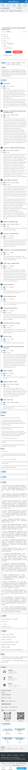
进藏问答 (25, 4)
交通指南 (14, 6)
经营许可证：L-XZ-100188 (7, 763)
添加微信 (21, 768)
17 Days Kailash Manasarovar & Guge (7, 729)
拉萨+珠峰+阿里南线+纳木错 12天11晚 (7, 738)
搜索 (19, 8)
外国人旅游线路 (18, 11)
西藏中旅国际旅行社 (13, 1)
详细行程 (8, 62)
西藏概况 (19, 6)
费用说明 (13, 62)
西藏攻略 (3, 6)
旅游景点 (14, 4)
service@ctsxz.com (10, 701)
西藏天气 (8, 6)
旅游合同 (16, 748)
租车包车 (21, 748)
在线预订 (17, 52)
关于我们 (3, 755)
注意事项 (23, 62)
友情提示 (8, 64)
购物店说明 (3, 748)
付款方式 (22, 755)
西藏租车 (19, 4)
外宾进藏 (8, 4)
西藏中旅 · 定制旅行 (8, 55)
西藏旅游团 (3, 757)
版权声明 (16, 755)
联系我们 (9, 755)
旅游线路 (3, 4)
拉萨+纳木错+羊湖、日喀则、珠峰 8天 (20, 738)
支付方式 (2, 750)
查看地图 (23, 759)
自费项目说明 (9, 748)
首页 (7, 11)
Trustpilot (3, 692)
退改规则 (13, 64)
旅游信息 (25, 6)
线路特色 (3, 62)
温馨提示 (18, 62)
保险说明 (18, 64)
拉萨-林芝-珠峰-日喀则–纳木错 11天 (20, 729)
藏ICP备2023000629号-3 (21, 763)
